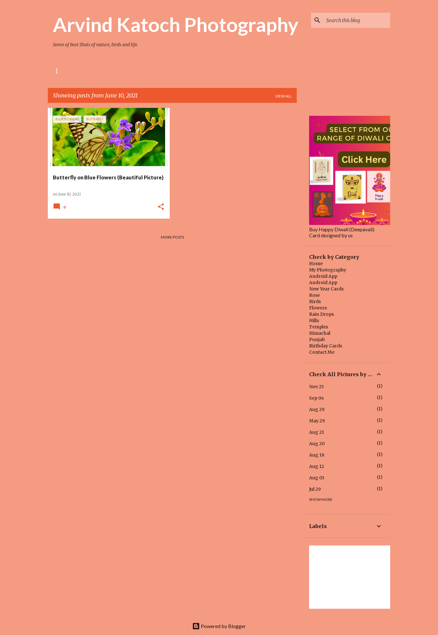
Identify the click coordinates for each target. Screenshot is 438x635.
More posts (172, 237)
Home (316, 263)
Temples (318, 327)
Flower (85, 70)
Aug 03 (316, 478)
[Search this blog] (357, 20)
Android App (323, 276)
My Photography (327, 270)
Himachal (319, 333)
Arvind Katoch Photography (175, 24)
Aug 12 (316, 466)
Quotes (238, 70)
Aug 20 (317, 443)
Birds (315, 301)
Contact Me (321, 352)
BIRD (111, 70)
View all (283, 96)
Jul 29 (315, 489)
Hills (314, 320)
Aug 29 (317, 409)
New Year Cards (326, 289)
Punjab (317, 339)
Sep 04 (316, 398)
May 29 (317, 421)
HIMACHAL (169, 70)
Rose (58, 70)
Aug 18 (316, 455)
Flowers (318, 308)
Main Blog (205, 70)
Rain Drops (321, 314)
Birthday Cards (325, 346)
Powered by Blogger (219, 626)
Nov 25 (316, 386)
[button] (161, 207)
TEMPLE (137, 70)
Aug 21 (316, 432)
